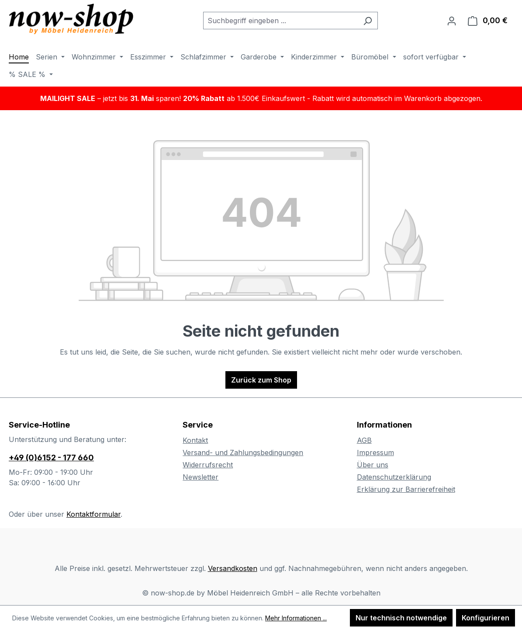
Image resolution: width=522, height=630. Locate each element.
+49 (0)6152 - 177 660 (51, 457)
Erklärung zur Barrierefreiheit (406, 489)
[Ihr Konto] (451, 20)
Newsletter (200, 477)
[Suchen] (367, 20)
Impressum (375, 452)
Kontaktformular (93, 514)
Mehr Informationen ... (296, 618)
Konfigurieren (485, 617)
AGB (364, 440)
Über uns (372, 464)
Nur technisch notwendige (401, 617)
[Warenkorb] (487, 20)
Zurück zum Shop (261, 380)
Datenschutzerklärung (394, 477)
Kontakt (195, 440)
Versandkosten (232, 568)
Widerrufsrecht (208, 464)
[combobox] (280, 20)
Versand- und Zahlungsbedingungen (243, 452)
